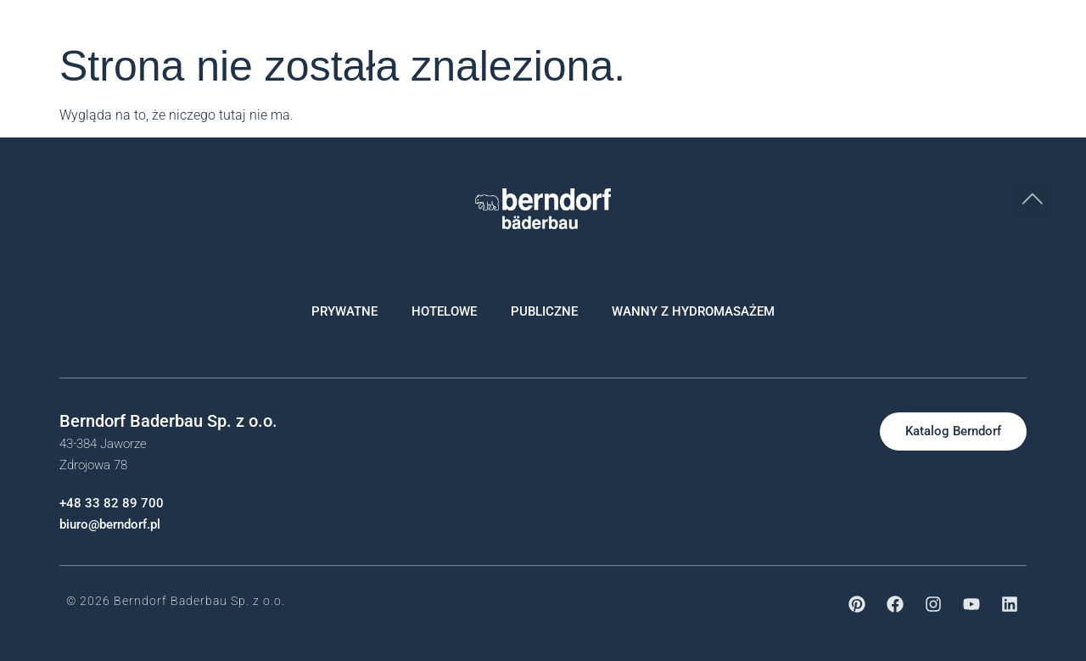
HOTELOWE (444, 311)
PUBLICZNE (544, 311)
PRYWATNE (344, 311)
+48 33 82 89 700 (111, 503)
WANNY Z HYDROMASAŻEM (693, 311)
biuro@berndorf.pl (109, 524)
